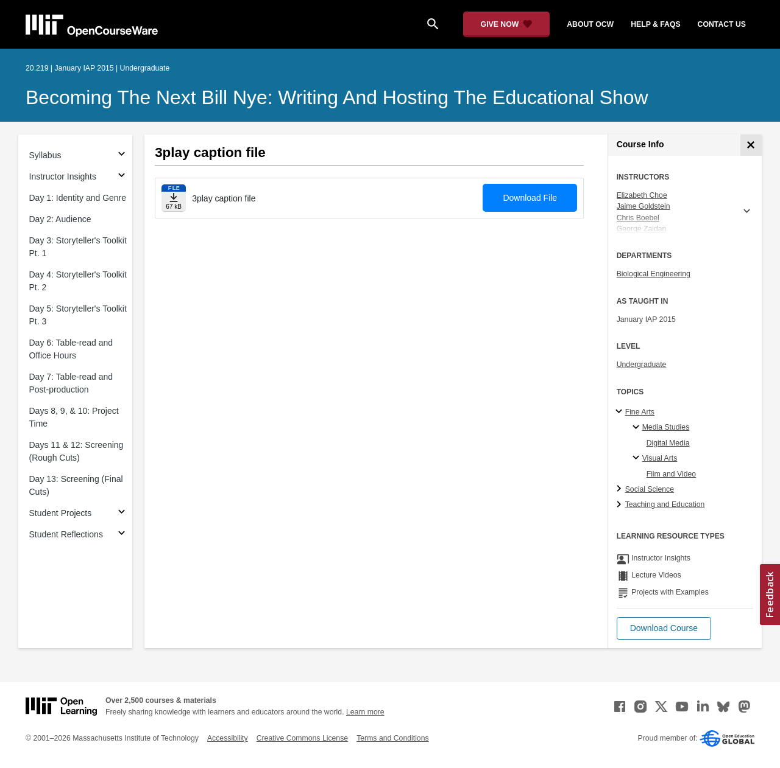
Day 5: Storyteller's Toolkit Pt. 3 (78, 315)
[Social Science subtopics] (620, 489)
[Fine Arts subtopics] (620, 412)
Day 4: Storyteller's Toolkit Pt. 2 (78, 281)
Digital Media (668, 443)
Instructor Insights (63, 176)
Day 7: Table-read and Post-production (71, 383)
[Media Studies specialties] (637, 428)
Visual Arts (660, 458)
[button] (664, 628)
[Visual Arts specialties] (637, 458)
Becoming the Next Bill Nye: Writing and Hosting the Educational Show (337, 97)
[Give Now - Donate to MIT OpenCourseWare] (506, 24)
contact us (722, 24)
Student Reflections (66, 534)
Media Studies (666, 427)
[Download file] (173, 198)
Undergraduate (642, 364)
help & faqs (655, 24)
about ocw (590, 24)
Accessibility (227, 738)
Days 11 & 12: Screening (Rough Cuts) (76, 451)
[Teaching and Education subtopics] (620, 505)
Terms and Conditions (392, 738)
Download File (530, 198)
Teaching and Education (665, 504)
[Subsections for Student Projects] (121, 513)
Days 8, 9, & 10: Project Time (74, 417)
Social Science (649, 489)
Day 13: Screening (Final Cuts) (76, 485)
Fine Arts (639, 412)
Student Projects (60, 513)
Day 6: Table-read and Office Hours (71, 349)
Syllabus (45, 155)
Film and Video (672, 474)
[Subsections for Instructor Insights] (121, 177)
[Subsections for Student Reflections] (121, 534)
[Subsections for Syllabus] (121, 155)
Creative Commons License (302, 738)
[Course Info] (751, 145)
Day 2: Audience (60, 219)
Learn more (365, 712)
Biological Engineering (653, 274)
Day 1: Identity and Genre (78, 198)
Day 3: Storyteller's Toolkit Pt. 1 (78, 247)
